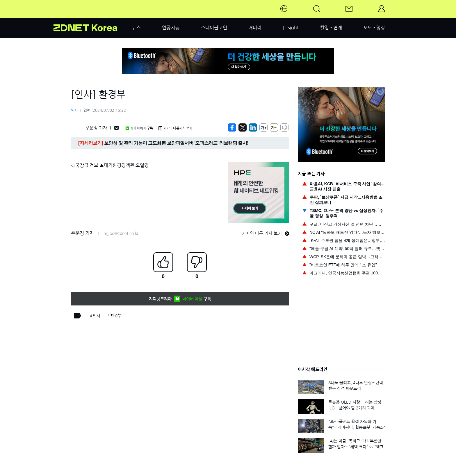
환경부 (116, 316)
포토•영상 (374, 27)
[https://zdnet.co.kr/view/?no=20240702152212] (232, 127)
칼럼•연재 (331, 27)
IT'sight (291, 27)
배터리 (254, 27)
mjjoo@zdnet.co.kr (121, 233)
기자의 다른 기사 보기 (265, 233)
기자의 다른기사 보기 (175, 128)
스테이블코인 (214, 27)
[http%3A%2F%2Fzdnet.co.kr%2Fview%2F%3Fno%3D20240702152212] (253, 127)
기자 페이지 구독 (139, 128)
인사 (74, 110)
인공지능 (170, 27)
